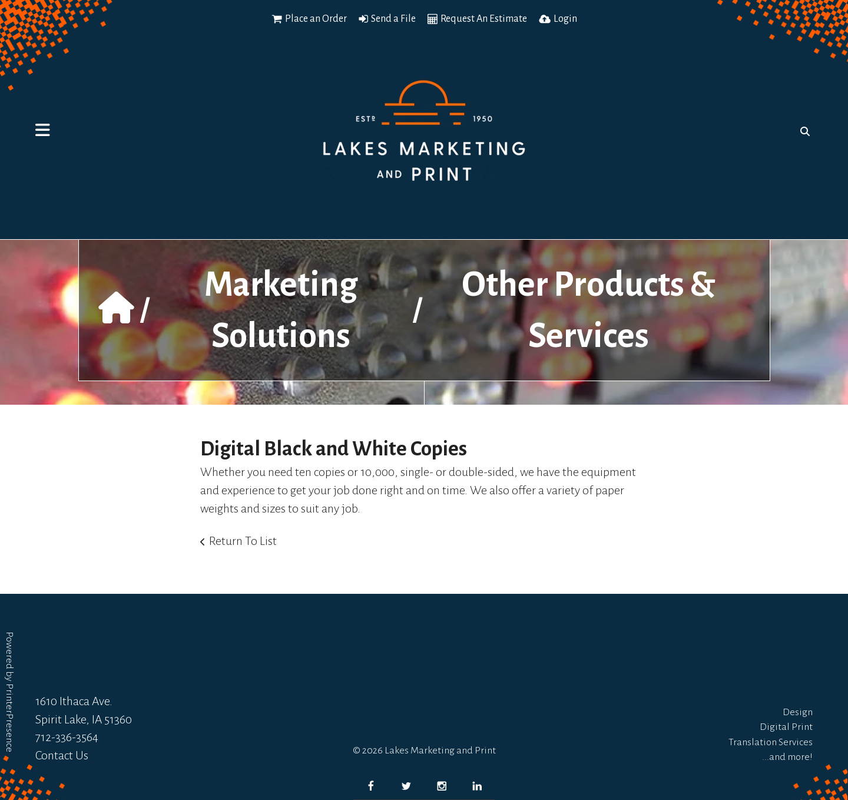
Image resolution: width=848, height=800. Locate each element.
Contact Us (61, 755)
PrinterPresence (9, 717)
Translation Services (770, 742)
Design (798, 712)
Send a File (393, 19)
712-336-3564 (66, 736)
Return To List (243, 540)
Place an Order (316, 19)
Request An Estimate (483, 19)
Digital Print (786, 727)
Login (565, 19)
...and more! (787, 757)
